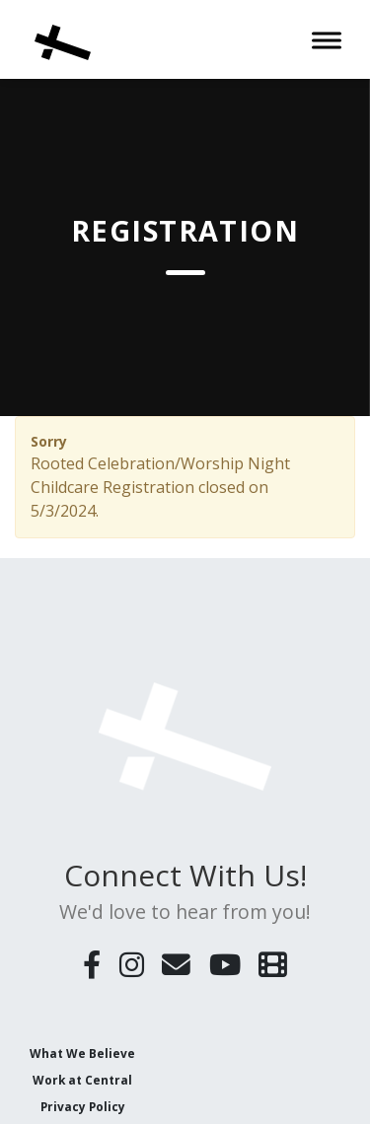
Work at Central (82, 1080)
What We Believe (82, 1053)
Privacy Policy (82, 1106)
